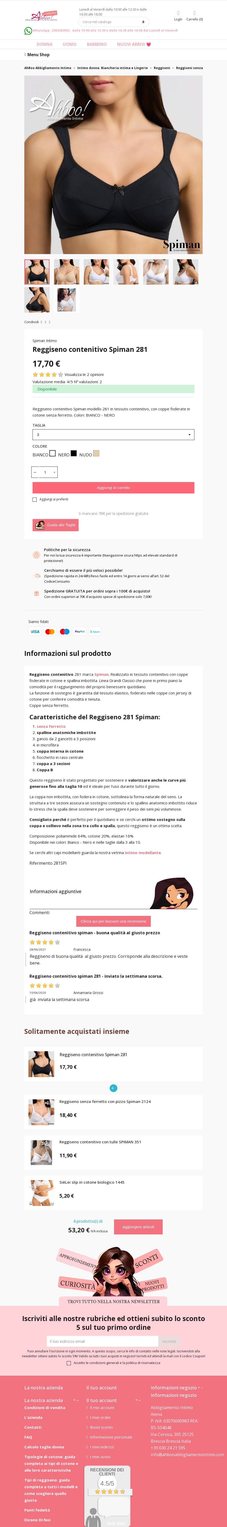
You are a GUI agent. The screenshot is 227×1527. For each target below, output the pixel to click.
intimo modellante (143, 852)
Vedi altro (116, 1523)
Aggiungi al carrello (113, 487)
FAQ (28, 1437)
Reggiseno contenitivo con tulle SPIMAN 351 (100, 1142)
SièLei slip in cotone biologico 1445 (92, 1182)
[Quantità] (45, 472)
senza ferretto (51, 726)
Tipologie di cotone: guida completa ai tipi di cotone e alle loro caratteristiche (51, 1463)
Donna (44, 44)
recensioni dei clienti (107, 1472)
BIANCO (44, 454)
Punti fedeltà (37, 1510)
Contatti (32, 1427)
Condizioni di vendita (44, 1407)
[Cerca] (113, 22)
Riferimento (40, 863)
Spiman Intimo (45, 340)
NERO (67, 454)
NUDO (89, 454)
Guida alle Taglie (55, 525)
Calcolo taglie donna (44, 1446)
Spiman (101, 674)
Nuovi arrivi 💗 (134, 44)
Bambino (97, 44)
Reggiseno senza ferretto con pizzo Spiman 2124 (105, 1101)
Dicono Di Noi (37, 1519)
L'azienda (33, 1417)
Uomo (70, 44)
